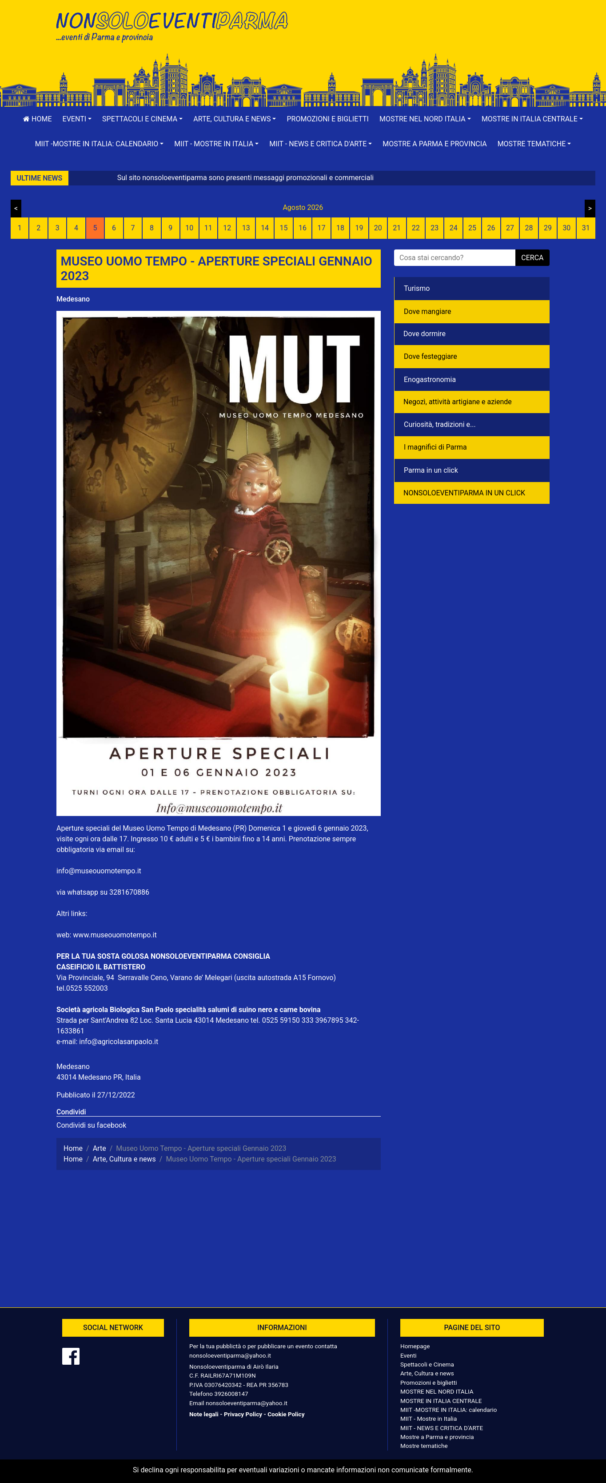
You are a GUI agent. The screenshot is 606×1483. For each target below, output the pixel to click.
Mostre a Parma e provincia (434, 144)
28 (529, 228)
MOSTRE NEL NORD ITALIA (437, 1391)
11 (208, 228)
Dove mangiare (427, 311)
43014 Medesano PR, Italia (98, 1077)
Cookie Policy (285, 1414)
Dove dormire (424, 334)
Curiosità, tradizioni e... (440, 424)
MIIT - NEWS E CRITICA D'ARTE (441, 1427)
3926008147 (231, 1393)
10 (189, 228)
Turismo (417, 288)
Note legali (204, 1414)
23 (435, 228)
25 (472, 228)
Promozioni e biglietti (328, 119)
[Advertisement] (430, 36)
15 (284, 228)
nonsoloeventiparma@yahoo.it (230, 1355)
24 (454, 228)
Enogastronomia (430, 379)
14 (265, 228)
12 (227, 228)
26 (491, 228)
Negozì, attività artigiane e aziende (457, 402)
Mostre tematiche (424, 1445)
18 (340, 228)
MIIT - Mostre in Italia (428, 1418)
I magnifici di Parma (435, 447)
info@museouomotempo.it (98, 871)
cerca (532, 257)
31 (586, 228)
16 (303, 228)
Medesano (73, 299)
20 (378, 228)
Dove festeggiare (430, 356)
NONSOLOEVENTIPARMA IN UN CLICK (464, 493)
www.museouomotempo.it (114, 935)
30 (566, 228)
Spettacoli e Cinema (427, 1364)
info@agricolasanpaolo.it (118, 1041)
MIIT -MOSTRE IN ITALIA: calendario (448, 1409)
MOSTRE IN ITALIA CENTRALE (441, 1400)
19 (359, 228)
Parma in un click (431, 470)
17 (321, 228)
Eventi (408, 1355)
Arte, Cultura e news (427, 1373)
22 (416, 228)
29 (548, 228)
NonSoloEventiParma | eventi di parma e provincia (176, 25)
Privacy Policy (243, 1414)
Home (37, 119)
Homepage (415, 1346)
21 (397, 228)
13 (246, 228)
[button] (77, 119)
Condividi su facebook (91, 1125)
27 (510, 228)
